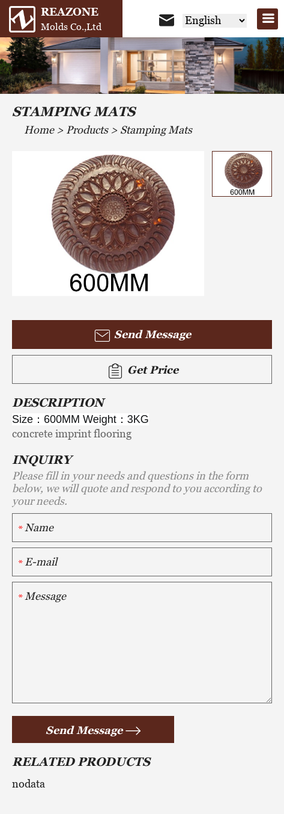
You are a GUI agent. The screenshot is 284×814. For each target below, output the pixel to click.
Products (87, 129)
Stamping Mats (156, 129)
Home (39, 129)
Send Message (142, 336)
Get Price (142, 371)
